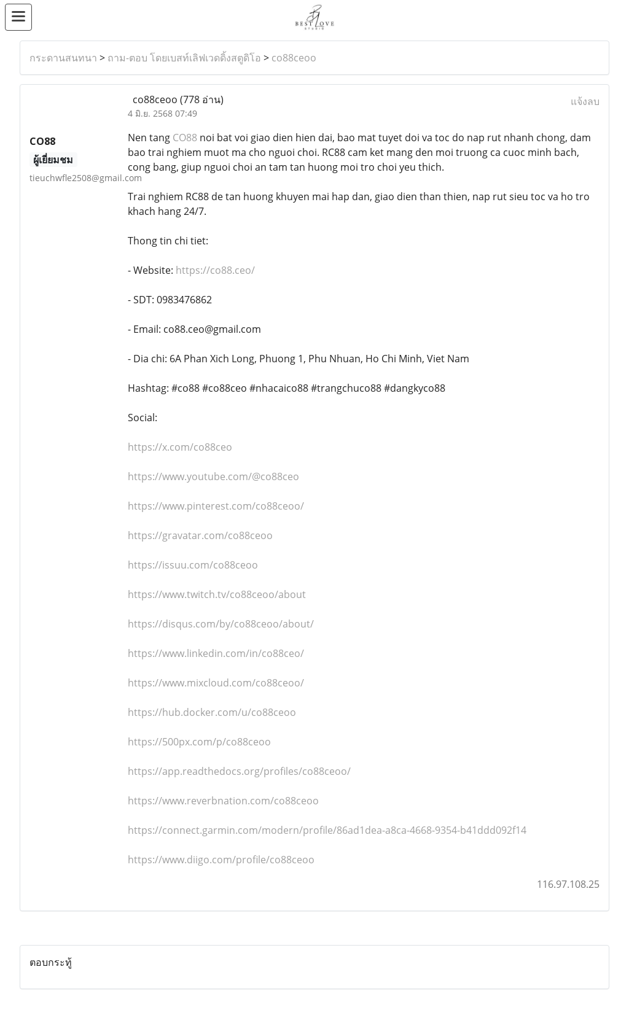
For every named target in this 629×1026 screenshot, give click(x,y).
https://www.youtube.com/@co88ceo (213, 476)
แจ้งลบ (585, 101)
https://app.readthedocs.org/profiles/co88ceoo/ (239, 771)
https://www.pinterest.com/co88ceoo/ (216, 506)
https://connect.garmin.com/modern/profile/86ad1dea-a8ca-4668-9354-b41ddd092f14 (327, 830)
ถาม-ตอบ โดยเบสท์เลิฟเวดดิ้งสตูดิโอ (184, 57)
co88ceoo (294, 57)
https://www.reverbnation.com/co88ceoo (223, 800)
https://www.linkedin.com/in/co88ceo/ (216, 653)
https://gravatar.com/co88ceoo (200, 535)
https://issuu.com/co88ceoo (193, 565)
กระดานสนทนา (63, 57)
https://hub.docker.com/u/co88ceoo (212, 712)
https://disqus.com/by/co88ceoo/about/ (221, 624)
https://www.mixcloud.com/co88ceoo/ (216, 683)
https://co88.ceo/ (215, 270)
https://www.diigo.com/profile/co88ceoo (221, 859)
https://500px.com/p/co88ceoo (199, 741)
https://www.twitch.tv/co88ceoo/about (217, 594)
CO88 (185, 137)
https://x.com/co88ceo (180, 447)
